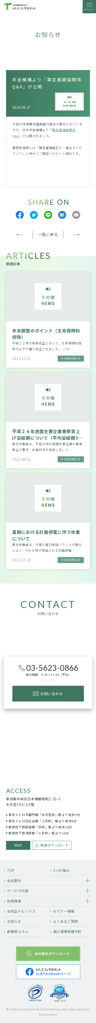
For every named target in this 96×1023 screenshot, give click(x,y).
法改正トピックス (21, 911)
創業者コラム (17, 931)
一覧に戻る (48, 234)
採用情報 (14, 901)
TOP (11, 870)
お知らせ (14, 921)
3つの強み (61, 870)
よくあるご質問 (65, 921)
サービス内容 (17, 890)
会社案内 (14, 880)
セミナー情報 (63, 911)
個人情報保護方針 (67, 931)
